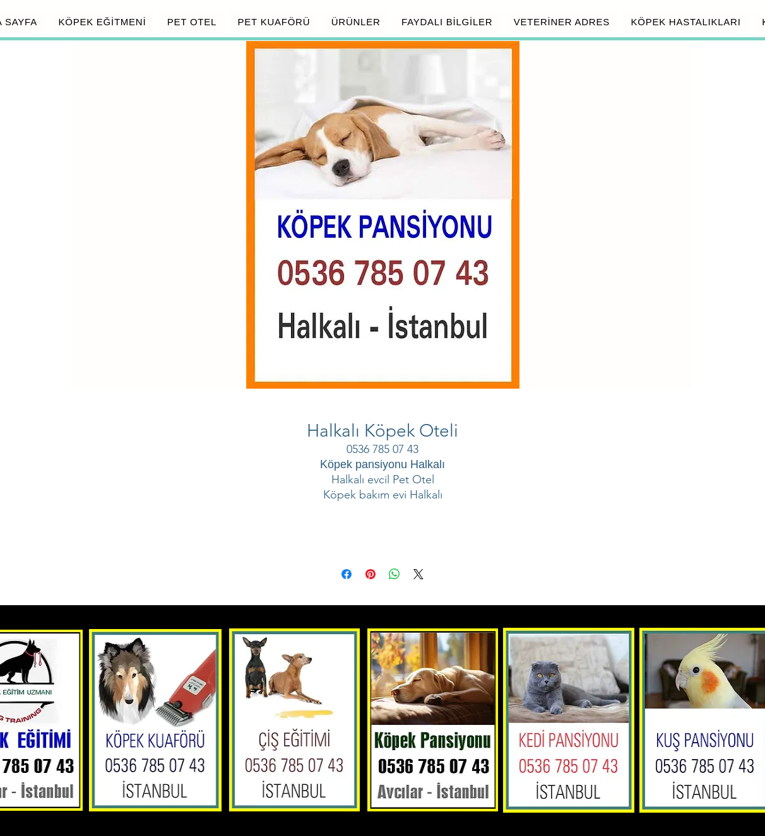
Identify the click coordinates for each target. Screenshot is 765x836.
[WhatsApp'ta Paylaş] (394, 574)
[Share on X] (418, 574)
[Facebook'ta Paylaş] (346, 574)
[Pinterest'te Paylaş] (370, 574)
